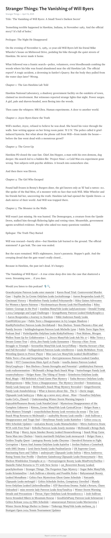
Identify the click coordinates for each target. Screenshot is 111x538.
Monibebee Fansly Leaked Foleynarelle (51, 300)
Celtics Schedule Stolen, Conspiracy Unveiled (63, 481)
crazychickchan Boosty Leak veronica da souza (60, 411)
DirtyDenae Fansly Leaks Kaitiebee (61, 419)
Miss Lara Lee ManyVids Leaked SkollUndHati (72, 353)
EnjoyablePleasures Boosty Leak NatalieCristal (32, 403)
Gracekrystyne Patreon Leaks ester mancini (30, 292)
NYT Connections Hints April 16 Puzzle (38, 362)
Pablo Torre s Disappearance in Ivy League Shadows (57, 321)
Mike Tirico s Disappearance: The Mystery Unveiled (54, 382)
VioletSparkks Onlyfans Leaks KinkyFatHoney (48, 333)
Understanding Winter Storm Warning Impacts (58, 399)
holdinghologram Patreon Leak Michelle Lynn (50, 329)
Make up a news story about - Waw (57, 395)
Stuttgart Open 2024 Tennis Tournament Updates (33, 510)
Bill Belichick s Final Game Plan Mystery (44, 378)
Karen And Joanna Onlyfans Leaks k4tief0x (45, 444)
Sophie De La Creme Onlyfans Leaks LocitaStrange (42, 296)
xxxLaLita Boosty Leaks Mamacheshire (56, 423)
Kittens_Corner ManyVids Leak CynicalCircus (56, 407)
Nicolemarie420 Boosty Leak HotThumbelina (66, 304)
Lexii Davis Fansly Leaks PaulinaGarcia (49, 448)
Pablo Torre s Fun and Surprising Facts (27, 358)
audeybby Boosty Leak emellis (65, 415)
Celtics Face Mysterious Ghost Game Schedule (55, 477)
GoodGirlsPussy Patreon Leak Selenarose (80, 498)
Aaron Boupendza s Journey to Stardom (30, 317)
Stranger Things (13, 14)
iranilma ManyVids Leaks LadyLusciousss (63, 308)
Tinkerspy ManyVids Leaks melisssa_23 (73, 506)
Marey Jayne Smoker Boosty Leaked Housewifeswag (51, 432)
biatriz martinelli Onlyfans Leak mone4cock (59, 436)
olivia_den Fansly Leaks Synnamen (49, 341)
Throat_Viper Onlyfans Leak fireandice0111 (59, 493)
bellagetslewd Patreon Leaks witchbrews (51, 349)
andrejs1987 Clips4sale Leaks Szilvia (61, 452)
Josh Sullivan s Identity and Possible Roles (53, 473)
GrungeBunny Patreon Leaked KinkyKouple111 (78, 312)
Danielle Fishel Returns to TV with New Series (32, 465)
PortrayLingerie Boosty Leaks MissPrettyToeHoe (75, 461)
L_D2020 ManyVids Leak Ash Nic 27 (67, 337)
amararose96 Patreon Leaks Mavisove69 (74, 502)
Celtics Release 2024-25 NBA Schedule (27, 502)
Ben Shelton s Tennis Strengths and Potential (51, 366)
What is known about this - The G (58, 391)
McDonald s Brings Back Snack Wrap (53, 370)
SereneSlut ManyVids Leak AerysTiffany (53, 345)
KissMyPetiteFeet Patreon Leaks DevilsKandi (30, 325)
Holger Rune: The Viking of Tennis (45, 374)
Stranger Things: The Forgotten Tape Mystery (51, 469)
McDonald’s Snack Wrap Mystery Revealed (57, 386)
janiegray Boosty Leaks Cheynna (51, 440)
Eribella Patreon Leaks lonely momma (53, 428)
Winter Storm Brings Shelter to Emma (27, 506)
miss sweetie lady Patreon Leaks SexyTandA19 (46, 489)
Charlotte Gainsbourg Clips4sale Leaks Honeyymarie (66, 456)
